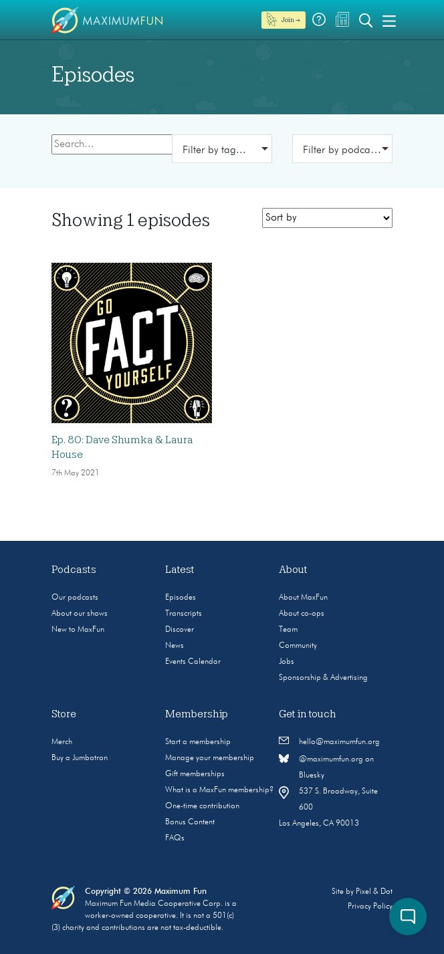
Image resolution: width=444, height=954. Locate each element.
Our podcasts (74, 598)
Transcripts (183, 614)
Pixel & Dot (374, 892)
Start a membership (198, 742)
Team (288, 630)
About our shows (79, 614)
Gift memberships (195, 774)
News (174, 646)
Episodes (180, 598)
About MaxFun (303, 598)
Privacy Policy (370, 907)
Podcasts (73, 570)
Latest (180, 570)
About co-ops (301, 614)
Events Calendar (193, 662)
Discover (179, 630)
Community (298, 646)
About (293, 570)
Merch (61, 742)
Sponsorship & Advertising (323, 678)
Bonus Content (190, 822)
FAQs (175, 838)
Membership (196, 714)
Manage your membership (209, 758)
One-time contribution (202, 806)
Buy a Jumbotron (79, 758)
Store (63, 714)
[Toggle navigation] (389, 20)
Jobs (286, 662)
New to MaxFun (77, 630)
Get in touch (307, 714)
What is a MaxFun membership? (219, 790)
